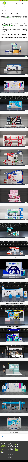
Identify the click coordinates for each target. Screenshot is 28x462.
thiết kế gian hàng (20, 4)
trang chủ (2, 4)
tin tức (24, 4)
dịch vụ (9, 4)
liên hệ (2, 8)
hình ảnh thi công (14, 4)
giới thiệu (6, 4)
